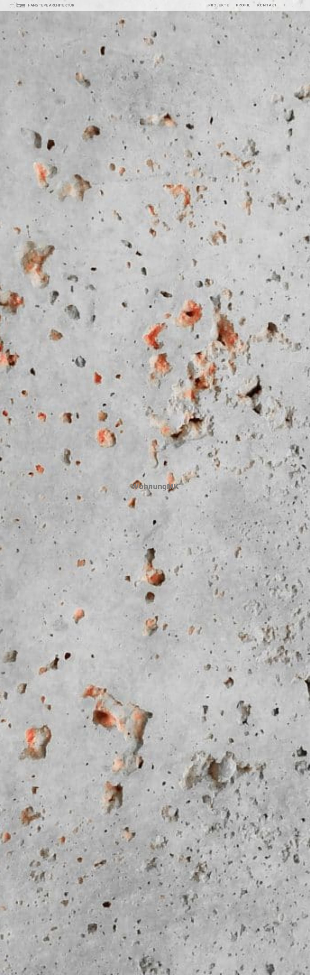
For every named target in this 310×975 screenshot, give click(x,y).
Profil (243, 6)
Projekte (218, 6)
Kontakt (267, 6)
